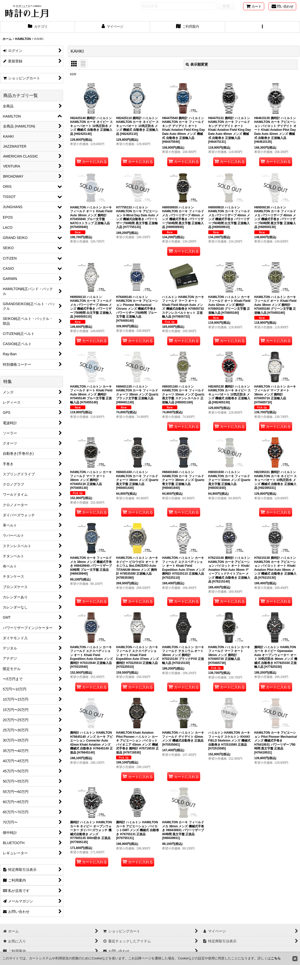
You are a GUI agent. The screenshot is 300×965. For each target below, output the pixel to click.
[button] (262, 27)
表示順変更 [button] (197, 64)
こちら (276, 958)
